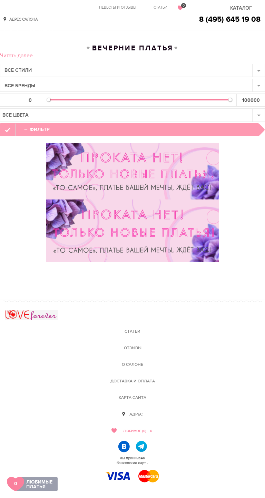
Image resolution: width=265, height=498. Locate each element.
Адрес (136, 414)
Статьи (160, 7)
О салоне (132, 364)
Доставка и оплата (132, 381)
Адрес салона (23, 19)
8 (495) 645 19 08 (230, 19)
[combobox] (132, 70)
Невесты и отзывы (117, 7)
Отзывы (132, 348)
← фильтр (36, 130)
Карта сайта (132, 397)
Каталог (241, 8)
